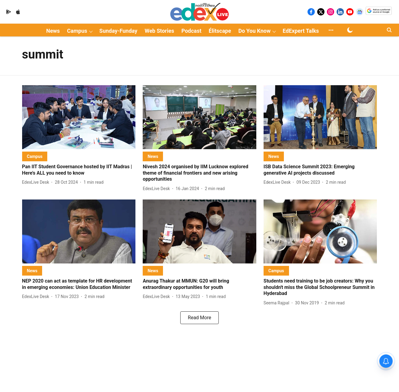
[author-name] (37, 182)
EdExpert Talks (301, 31)
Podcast (191, 31)
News (53, 31)
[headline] (79, 170)
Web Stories (159, 31)
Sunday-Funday (118, 31)
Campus (77, 31)
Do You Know (254, 31)
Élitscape (220, 31)
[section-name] (35, 156)
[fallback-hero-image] (79, 117)
